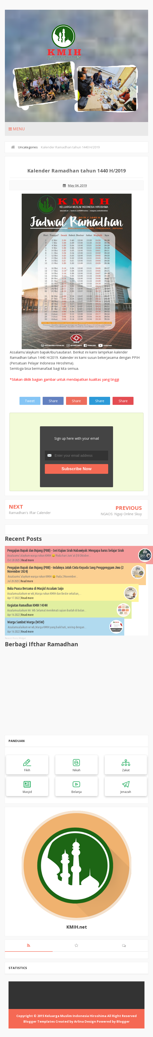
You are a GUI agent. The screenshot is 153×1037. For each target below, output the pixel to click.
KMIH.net (76, 927)
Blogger (123, 1021)
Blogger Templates (39, 1021)
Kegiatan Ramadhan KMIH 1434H (27, 605)
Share (53, 401)
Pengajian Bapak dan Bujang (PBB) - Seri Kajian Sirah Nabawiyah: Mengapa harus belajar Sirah (65, 550)
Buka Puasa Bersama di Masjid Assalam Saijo (35, 588)
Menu (17, 129)
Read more (27, 560)
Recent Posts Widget (15, 638)
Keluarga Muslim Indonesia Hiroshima (75, 1016)
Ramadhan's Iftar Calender (30, 512)
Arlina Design (85, 1021)
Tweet (30, 401)
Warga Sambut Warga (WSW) (25, 622)
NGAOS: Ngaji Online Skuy (121, 514)
